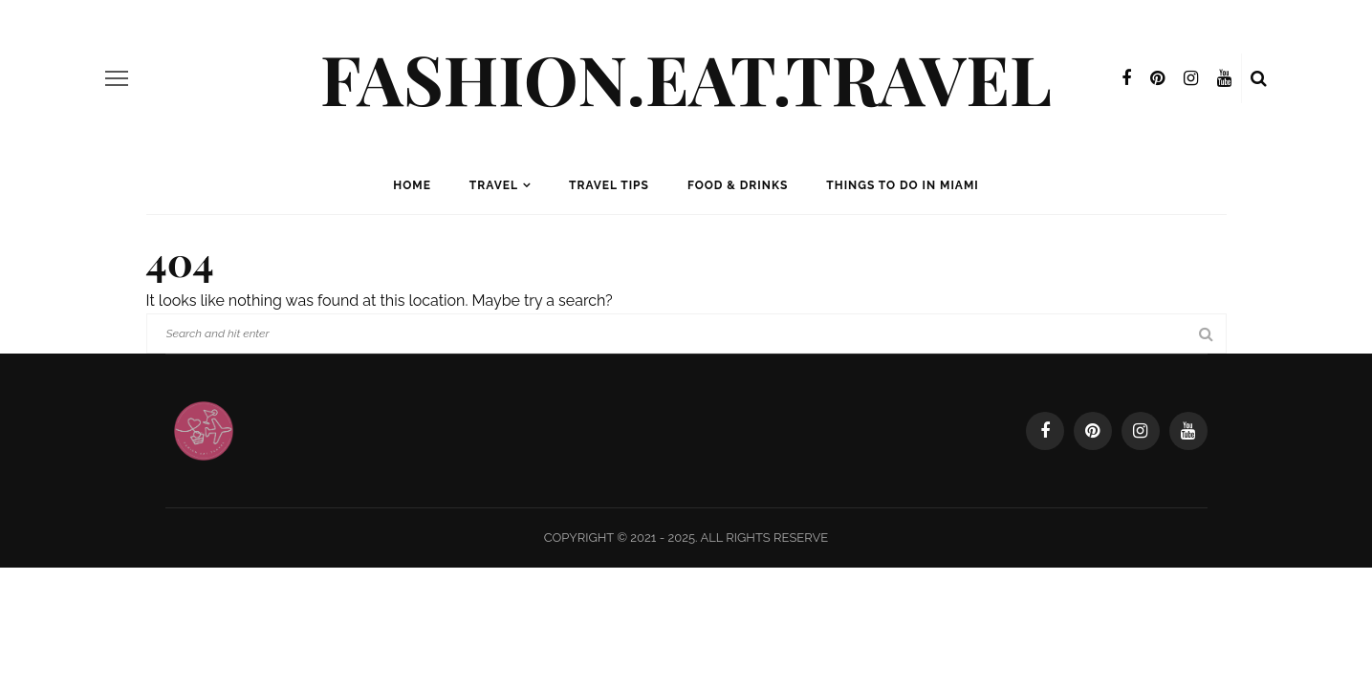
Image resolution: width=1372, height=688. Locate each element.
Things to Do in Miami (902, 185)
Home (412, 185)
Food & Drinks (737, 185)
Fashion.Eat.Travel (686, 77)
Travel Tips (609, 185)
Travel (493, 185)
